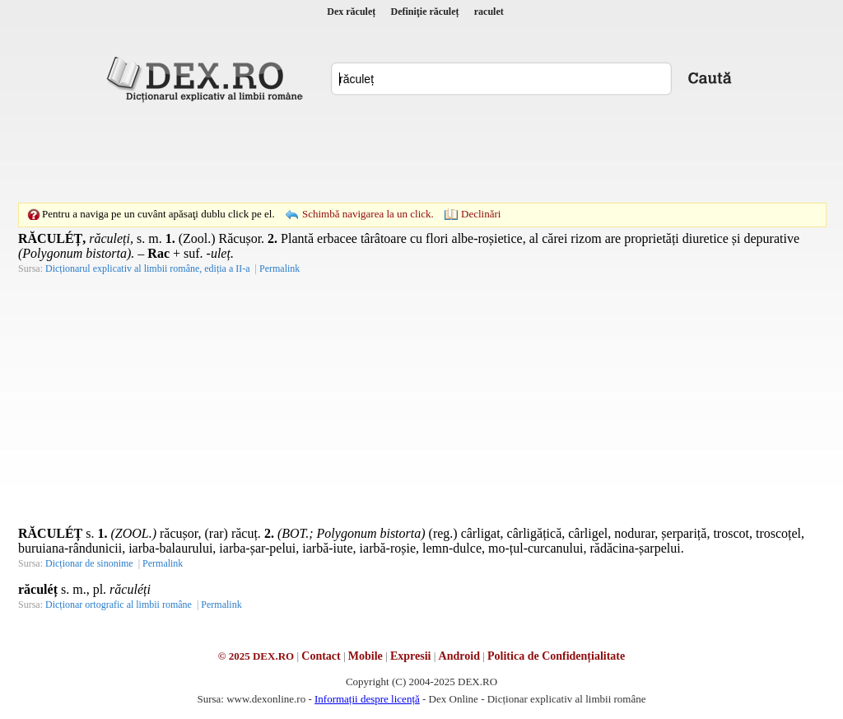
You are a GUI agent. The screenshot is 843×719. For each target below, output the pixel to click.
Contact (320, 656)
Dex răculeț (351, 11)
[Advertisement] (421, 152)
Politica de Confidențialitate (556, 656)
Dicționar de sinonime (89, 563)
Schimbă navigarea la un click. (368, 214)
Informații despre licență (367, 699)
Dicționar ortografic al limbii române (118, 604)
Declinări (481, 214)
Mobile (365, 656)
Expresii (410, 656)
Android (459, 656)
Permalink (279, 268)
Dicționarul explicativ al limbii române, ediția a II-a (147, 268)
